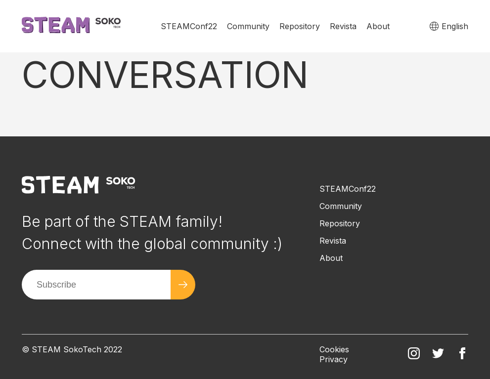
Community (248, 26)
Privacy (333, 359)
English (455, 26)
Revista (343, 26)
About (378, 26)
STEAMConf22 (189, 26)
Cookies (334, 349)
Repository (299, 26)
